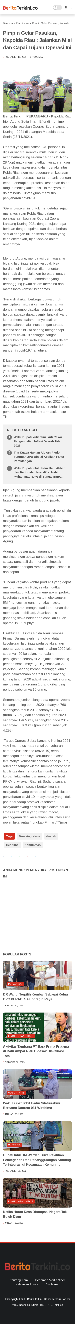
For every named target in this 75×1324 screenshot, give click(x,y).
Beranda (8, 23)
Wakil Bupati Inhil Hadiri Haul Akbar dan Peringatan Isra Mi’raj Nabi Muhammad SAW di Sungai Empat (39, 472)
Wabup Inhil (16, 1093)
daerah (51, 836)
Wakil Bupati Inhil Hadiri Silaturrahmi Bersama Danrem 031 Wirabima (31, 1105)
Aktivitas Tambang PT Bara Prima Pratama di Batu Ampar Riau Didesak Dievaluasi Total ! (36, 1051)
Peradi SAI (15, 984)
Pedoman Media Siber (50, 1280)
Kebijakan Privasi (27, 1284)
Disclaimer (52, 1284)
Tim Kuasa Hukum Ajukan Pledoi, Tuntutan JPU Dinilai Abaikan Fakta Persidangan (39, 457)
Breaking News (29, 836)
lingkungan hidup (20, 1036)
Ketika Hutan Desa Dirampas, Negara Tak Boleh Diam (35, 1214)
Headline (12, 845)
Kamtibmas (22, 23)
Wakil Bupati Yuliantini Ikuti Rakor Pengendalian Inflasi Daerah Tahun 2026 (38, 441)
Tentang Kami (19, 1280)
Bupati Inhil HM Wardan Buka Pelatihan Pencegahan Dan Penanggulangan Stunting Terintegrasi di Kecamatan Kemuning (37, 1160)
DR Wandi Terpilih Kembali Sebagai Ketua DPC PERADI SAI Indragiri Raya (35, 996)
